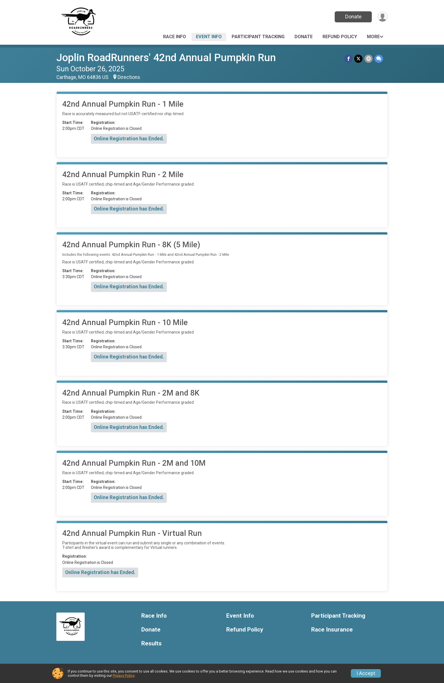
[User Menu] (382, 17)
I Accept (366, 673)
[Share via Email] (368, 59)
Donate (353, 17)
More (373, 36)
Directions (129, 77)
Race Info (174, 36)
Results (151, 643)
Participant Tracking (258, 36)
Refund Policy (340, 36)
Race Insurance (332, 629)
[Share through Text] (378, 59)
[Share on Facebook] (349, 59)
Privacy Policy (123, 675)
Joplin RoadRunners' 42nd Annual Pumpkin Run (166, 57)
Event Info (209, 36)
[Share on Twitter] (359, 59)
